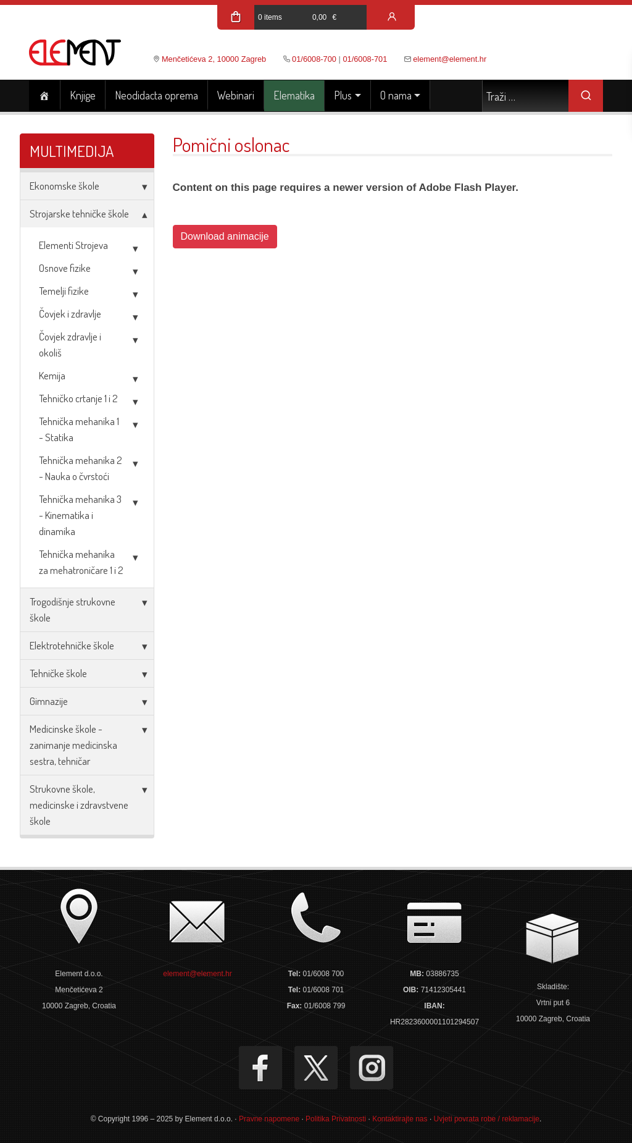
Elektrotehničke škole (72, 645)
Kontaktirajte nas (399, 1119)
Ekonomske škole (64, 185)
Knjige (83, 95)
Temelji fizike (64, 290)
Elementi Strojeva (73, 244)
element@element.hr (449, 59)
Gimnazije (49, 700)
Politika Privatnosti (336, 1119)
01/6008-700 (314, 59)
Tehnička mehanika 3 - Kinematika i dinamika (80, 515)
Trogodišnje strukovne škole (72, 609)
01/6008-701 (365, 59)
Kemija (52, 375)
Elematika (294, 95)
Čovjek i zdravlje (70, 313)
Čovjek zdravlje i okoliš (70, 344)
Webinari (235, 95)
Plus (343, 95)
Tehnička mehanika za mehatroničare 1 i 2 (81, 561)
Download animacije (225, 236)
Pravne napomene (269, 1119)
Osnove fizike (65, 267)
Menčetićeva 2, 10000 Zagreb (214, 59)
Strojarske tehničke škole (79, 213)
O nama (396, 95)
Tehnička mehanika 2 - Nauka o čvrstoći (80, 468)
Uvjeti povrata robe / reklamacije (486, 1119)
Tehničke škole (58, 673)
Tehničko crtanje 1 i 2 (78, 398)
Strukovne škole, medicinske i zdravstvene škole (79, 804)
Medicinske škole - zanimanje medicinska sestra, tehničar (73, 744)
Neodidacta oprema (156, 95)
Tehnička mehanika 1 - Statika (79, 429)
